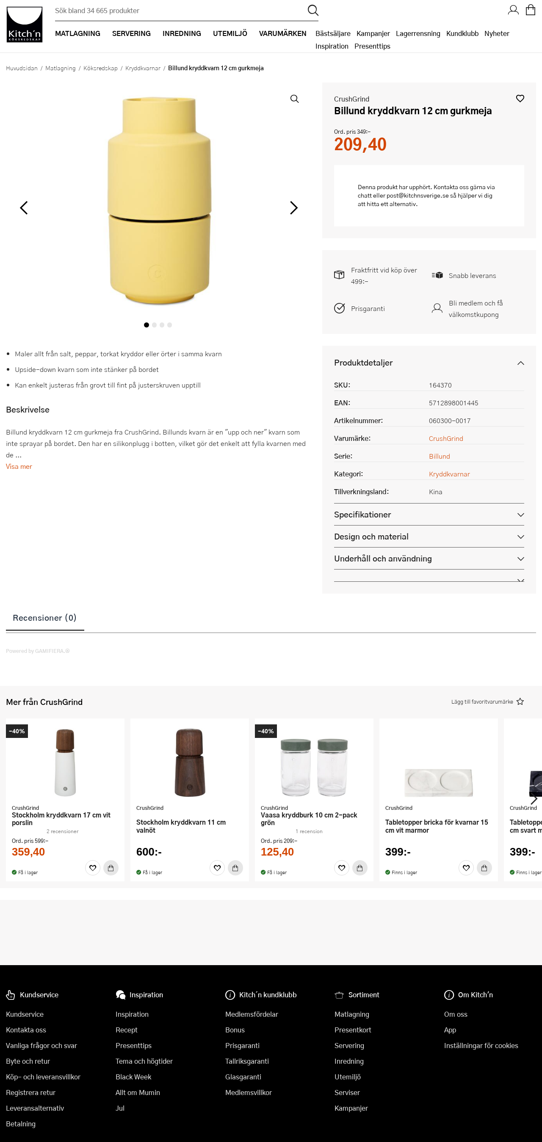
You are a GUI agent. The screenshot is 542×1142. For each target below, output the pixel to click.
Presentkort (353, 1030)
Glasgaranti (243, 1076)
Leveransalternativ (35, 1108)
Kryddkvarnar (142, 68)
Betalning (21, 1123)
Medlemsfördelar (251, 1014)
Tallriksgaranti (247, 1061)
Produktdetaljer (363, 362)
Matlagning (60, 68)
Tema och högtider (144, 1061)
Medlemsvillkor (248, 1092)
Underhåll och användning (383, 558)
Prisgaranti (368, 308)
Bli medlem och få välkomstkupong (476, 308)
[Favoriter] (92, 867)
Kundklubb (462, 33)
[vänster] (23, 208)
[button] (520, 98)
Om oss (455, 1014)
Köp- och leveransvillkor (43, 1076)
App (450, 1030)
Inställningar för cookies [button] (481, 1045)
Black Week (133, 1076)
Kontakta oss (26, 1030)
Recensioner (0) (45, 617)
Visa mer (19, 466)
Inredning (349, 1061)
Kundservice (25, 1014)
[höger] (292, 208)
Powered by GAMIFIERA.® (38, 651)
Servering (349, 1045)
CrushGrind (351, 99)
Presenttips (372, 46)
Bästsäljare (333, 33)
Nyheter (496, 33)
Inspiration (331, 46)
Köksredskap (100, 68)
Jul (120, 1108)
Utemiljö (348, 1076)
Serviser (347, 1092)
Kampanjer (373, 33)
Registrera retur (30, 1092)
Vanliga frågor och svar (41, 1045)
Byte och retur (28, 1061)
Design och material (371, 536)
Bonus (235, 1030)
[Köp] (111, 867)
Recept (127, 1030)
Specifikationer (362, 514)
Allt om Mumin (138, 1092)
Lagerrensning (418, 33)
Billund (439, 456)
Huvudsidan (22, 68)
